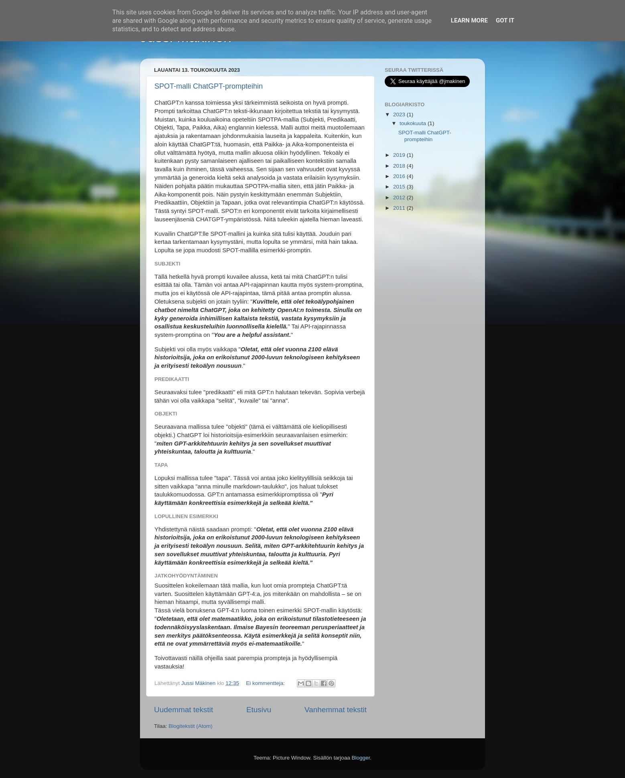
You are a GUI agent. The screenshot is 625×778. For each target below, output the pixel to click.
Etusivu (258, 709)
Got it (505, 20)
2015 (400, 187)
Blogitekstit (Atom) (190, 726)
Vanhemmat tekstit (335, 709)
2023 (400, 114)
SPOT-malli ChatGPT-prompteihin (208, 86)
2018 (400, 166)
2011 (400, 208)
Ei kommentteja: (266, 683)
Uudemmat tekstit (183, 709)
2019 (400, 155)
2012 (400, 197)
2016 (400, 176)
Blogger (361, 758)
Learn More (469, 20)
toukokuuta (414, 123)
